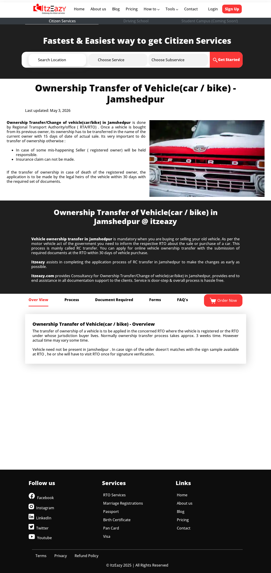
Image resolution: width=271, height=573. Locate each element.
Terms (41, 555)
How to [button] (152, 9)
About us (99, 9)
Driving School (136, 20)
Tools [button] (172, 9)
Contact (191, 9)
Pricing (132, 9)
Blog (116, 9)
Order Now (223, 300)
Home (80, 9)
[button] (65, 60)
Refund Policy (86, 555)
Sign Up (232, 9)
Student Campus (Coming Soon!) (209, 20)
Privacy (60, 555)
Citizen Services (62, 20)
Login (213, 9)
